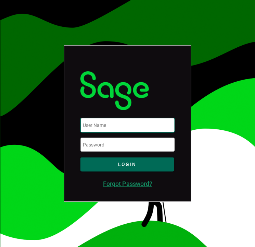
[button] (127, 164)
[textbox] (128, 125)
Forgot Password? (127, 183)
